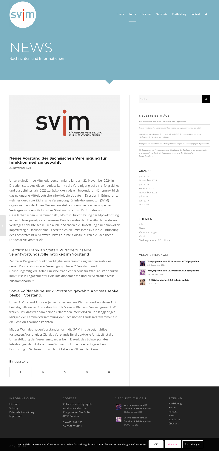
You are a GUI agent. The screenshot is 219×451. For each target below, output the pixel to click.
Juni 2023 (144, 184)
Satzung (13, 408)
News (142, 228)
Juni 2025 (144, 176)
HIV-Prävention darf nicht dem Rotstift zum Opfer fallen (162, 121)
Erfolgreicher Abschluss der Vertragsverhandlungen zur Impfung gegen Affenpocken (174, 143)
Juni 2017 (144, 200)
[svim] (22, 14)
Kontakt (173, 411)
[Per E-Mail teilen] (109, 372)
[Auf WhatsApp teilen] (65, 372)
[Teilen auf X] (43, 372)
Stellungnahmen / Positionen (155, 240)
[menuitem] (121, 14)
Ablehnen (172, 444)
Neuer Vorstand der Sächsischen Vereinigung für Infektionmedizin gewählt (170, 128)
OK (156, 444)
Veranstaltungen (148, 232)
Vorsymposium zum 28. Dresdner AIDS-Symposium (173, 270)
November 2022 (148, 192)
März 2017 (144, 204)
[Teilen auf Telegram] (87, 372)
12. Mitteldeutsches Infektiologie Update (168, 280)
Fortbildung (175, 403)
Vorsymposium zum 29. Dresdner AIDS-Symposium (173, 261)
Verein (142, 236)
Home (172, 407)
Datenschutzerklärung (21, 412)
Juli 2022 (143, 196)
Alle (141, 224)
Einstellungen (193, 444)
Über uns (14, 404)
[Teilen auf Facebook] (21, 372)
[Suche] (206, 14)
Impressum (15, 416)
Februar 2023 (146, 188)
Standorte (174, 419)
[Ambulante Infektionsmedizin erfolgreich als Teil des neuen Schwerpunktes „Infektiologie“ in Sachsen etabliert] (3, 225)
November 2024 (148, 180)
